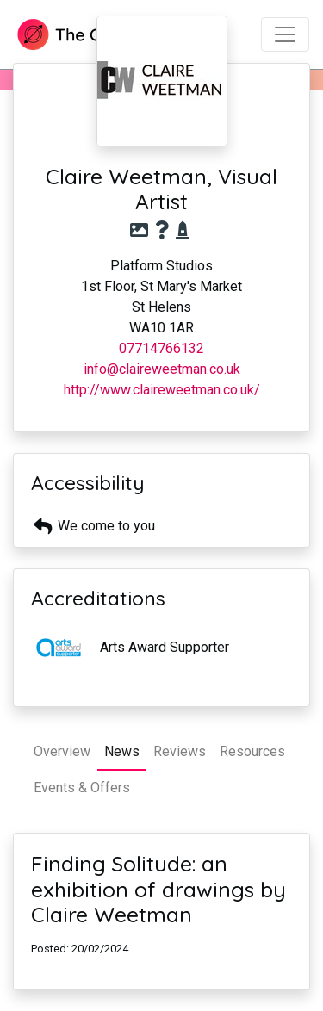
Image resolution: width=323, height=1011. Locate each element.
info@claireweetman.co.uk (162, 369)
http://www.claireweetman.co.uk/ (162, 389)
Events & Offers (82, 787)
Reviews (179, 751)
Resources (252, 751)
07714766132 (161, 348)
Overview (62, 751)
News (122, 751)
